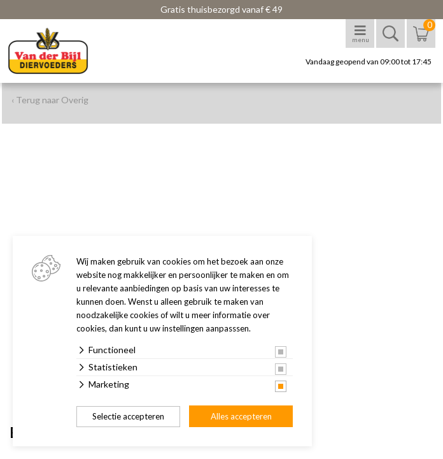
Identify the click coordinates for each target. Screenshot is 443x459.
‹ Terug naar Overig (49, 99)
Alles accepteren (241, 416)
